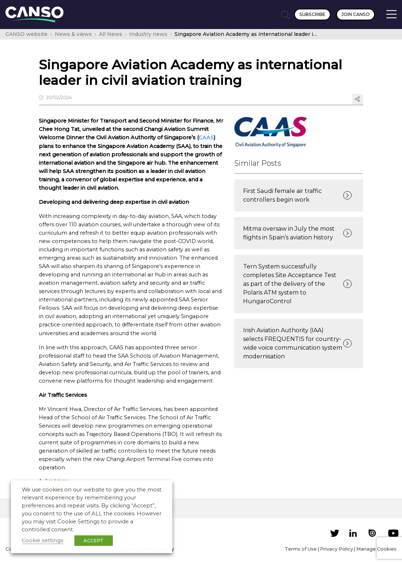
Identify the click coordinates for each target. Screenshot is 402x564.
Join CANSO (355, 14)
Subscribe (312, 14)
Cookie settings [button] (42, 540)
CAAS (206, 137)
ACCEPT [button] (93, 540)
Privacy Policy (336, 549)
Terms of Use (301, 549)
